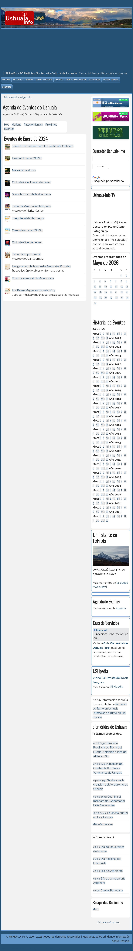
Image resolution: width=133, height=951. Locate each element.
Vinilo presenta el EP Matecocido (33, 278)
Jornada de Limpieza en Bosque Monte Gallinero (42, 146)
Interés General (111, 80)
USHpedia (59, 80)
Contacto (6, 87)
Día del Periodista (108, 890)
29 (122, 297)
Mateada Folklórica (24, 170)
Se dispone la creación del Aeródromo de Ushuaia (110, 785)
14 (116, 286)
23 (127, 292)
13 (111, 286)
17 (95, 292)
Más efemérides (103, 824)
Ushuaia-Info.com (108, 922)
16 (127, 286)
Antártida (18, 80)
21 (116, 292)
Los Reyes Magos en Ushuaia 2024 (33, 290)
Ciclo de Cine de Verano (27, 242)
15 (122, 286)
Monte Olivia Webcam (76, 80)
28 (116, 297)
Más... (96, 909)
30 (127, 297)
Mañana (16, 124)
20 (111, 292)
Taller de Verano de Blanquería (31, 206)
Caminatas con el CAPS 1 (27, 230)
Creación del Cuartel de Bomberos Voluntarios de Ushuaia (108, 768)
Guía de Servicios (44, 80)
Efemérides (94, 80)
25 (100, 297)
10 (95, 286)
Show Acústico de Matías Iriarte (31, 194)
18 (100, 292)
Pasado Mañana (33, 124)
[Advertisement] (66, 49)
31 (95, 303)
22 (122, 292)
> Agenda (25, 97)
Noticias (6, 80)
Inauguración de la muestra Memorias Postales (41, 266)
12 (105, 286)
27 (111, 297)
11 (100, 286)
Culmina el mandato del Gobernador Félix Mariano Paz (109, 801)
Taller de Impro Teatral (26, 254)
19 (105, 292)
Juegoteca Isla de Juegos (28, 218)
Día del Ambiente (108, 871)
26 (105, 297)
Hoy (6, 124)
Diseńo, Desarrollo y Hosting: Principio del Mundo (32, 948)
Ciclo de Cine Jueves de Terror (31, 182)
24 (95, 297)
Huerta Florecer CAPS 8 (27, 158)
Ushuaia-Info (11, 97)
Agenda (29, 80)
